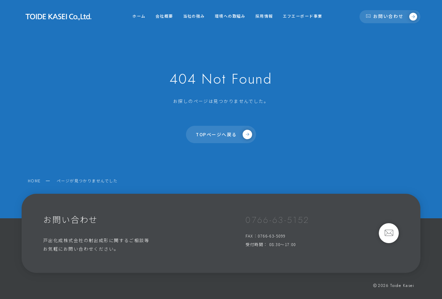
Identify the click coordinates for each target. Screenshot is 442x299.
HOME (34, 180)
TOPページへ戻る (224, 134)
